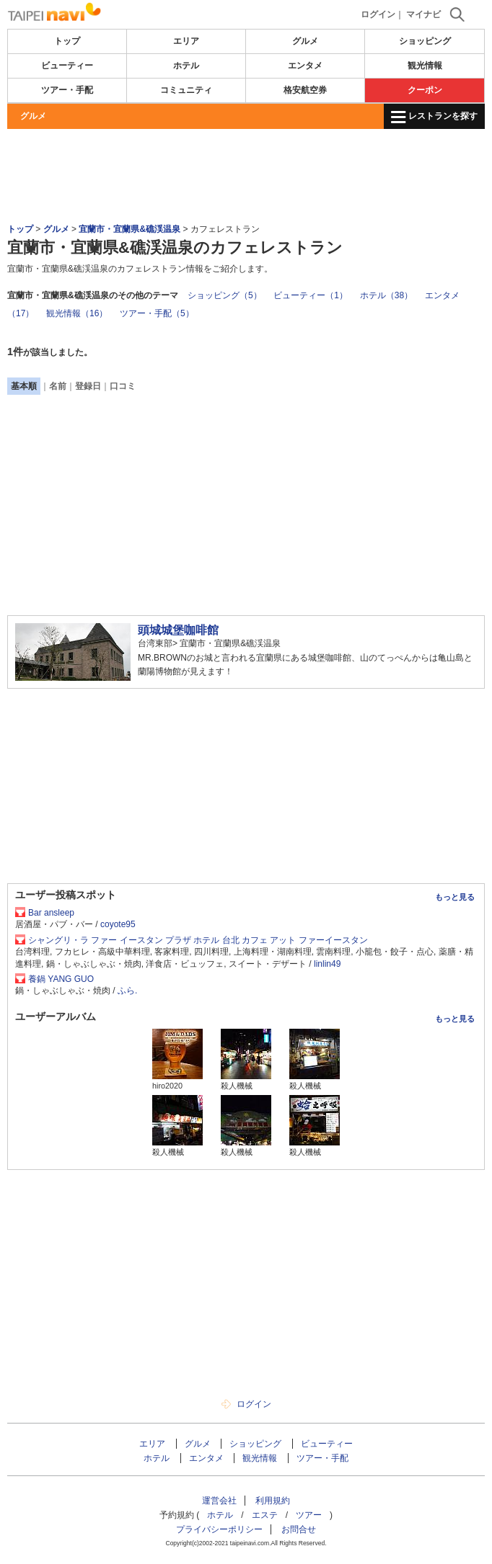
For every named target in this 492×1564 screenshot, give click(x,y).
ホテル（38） (386, 295)
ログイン (378, 14)
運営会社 (219, 1501)
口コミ (123, 386)
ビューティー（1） (310, 295)
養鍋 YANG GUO (61, 979)
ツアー (309, 1515)
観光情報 (425, 66)
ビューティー (67, 66)
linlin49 (327, 964)
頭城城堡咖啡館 (178, 630)
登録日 (88, 386)
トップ (67, 41)
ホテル (186, 66)
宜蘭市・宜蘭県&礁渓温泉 (129, 229)
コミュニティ (186, 90)
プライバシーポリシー (219, 1529)
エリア (186, 41)
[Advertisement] (246, 172)
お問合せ (298, 1529)
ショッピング (425, 41)
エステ (265, 1515)
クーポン (425, 90)
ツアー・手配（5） (157, 313)
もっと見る (455, 897)
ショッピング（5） (225, 295)
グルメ (305, 41)
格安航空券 (305, 90)
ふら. (127, 991)
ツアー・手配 (67, 90)
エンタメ (305, 66)
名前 (57, 386)
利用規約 (272, 1501)
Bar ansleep (51, 913)
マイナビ (423, 14)
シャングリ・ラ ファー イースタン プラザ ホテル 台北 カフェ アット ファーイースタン (198, 940)
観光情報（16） (76, 313)
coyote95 (118, 924)
